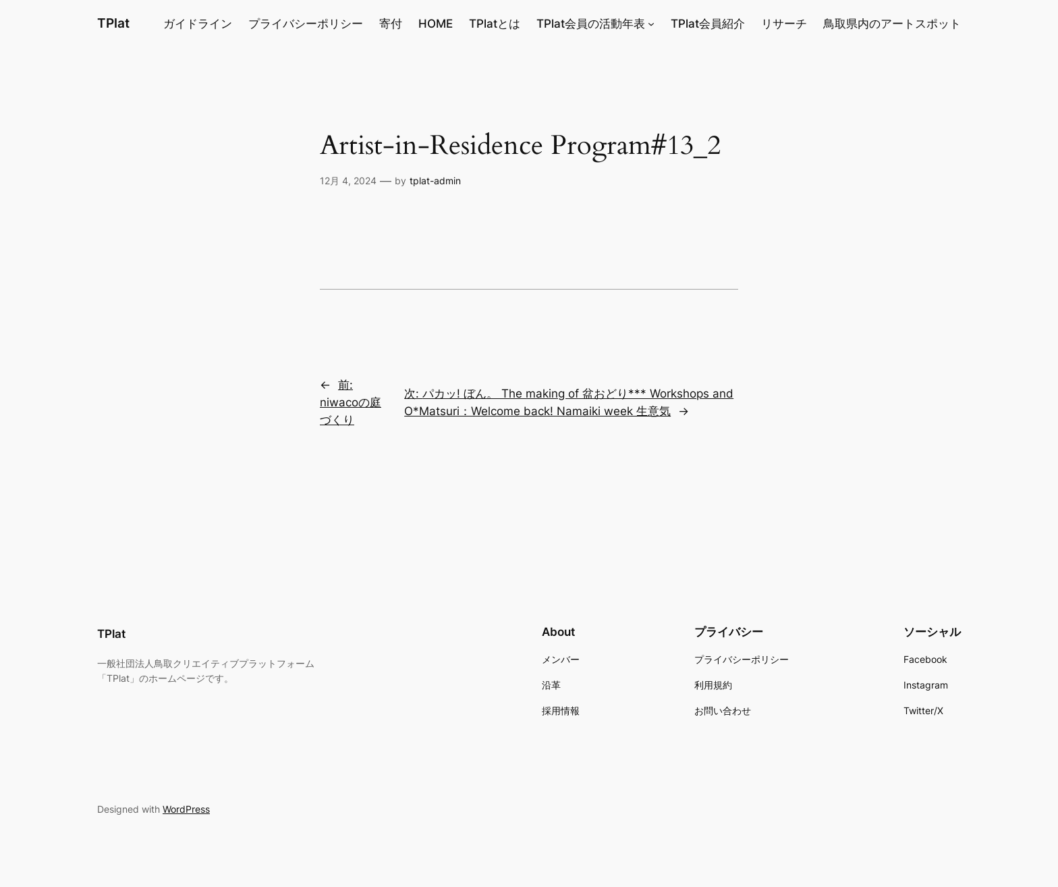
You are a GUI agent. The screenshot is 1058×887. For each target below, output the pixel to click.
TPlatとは (494, 23)
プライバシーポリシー (305, 23)
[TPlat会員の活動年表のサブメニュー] (651, 23)
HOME (435, 23)
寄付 (390, 23)
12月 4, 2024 (348, 180)
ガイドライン (197, 23)
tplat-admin (435, 180)
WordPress (186, 809)
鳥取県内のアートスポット (892, 23)
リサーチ (784, 23)
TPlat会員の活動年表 (590, 23)
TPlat (113, 23)
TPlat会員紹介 (708, 23)
